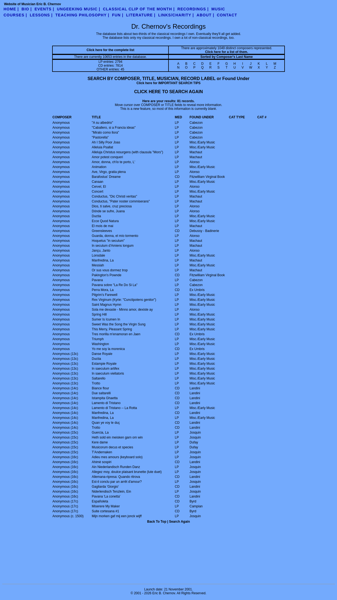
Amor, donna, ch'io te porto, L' (113, 162)
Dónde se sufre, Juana (108, 211)
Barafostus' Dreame (106, 177)
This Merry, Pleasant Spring (112, 329)
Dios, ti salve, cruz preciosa (112, 206)
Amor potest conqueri (107, 157)
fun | (117, 15)
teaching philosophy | (82, 15)
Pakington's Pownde (106, 275)
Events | (44, 9)
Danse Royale (102, 354)
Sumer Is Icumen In (106, 319)
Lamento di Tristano (106, 403)
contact (227, 15)
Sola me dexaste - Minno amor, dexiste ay (122, 309)
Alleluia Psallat (102, 147)
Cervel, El (99, 187)
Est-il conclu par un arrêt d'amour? (117, 482)
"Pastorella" (100, 137)
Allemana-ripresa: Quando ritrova (116, 477)
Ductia (96, 216)
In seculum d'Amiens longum (113, 246)
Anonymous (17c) (65, 501)
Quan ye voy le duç (106, 423)
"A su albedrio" (102, 123)
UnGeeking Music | (78, 9)
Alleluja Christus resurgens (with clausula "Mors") (127, 152)
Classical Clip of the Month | (139, 9)
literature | (140, 15)
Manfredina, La (103, 260)
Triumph (98, 339)
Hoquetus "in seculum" (108, 241)
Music (218, 9)
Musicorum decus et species (112, 447)
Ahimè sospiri (101, 462)
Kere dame (100, 442)
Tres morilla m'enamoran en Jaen (116, 334)
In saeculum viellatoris (108, 373)
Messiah (98, 265)
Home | (11, 9)
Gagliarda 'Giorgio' (105, 487)
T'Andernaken (102, 452)
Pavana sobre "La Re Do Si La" (114, 285)
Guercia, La (100, 432)
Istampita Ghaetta (105, 398)
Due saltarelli (101, 393)
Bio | (27, 9)
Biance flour (100, 388)
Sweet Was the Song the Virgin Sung (119, 324)
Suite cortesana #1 (105, 511)
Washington (100, 344)
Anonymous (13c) (65, 354)
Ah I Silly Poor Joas (106, 142)
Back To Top (156, 521)
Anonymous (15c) (65, 432)
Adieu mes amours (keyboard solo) (117, 457)
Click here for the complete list (110, 50)
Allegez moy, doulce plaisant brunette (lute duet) (127, 472)
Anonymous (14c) (65, 388)
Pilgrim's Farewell (104, 295)
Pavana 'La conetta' (106, 496)
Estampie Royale (104, 364)
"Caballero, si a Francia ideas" (114, 128)
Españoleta (100, 501)
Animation (99, 167)
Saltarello (98, 378)
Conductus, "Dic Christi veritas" (114, 196)
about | (205, 15)
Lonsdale (98, 255)
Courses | (15, 15)
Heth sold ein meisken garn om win (117, 437)
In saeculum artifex (105, 368)
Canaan (97, 182)
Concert (97, 191)
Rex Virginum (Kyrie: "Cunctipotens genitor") (124, 300)
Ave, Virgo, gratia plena (109, 172)
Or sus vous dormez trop (110, 270)
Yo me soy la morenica (108, 349)
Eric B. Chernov (163, 593)
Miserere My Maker (106, 506)
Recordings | (193, 9)
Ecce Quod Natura (105, 221)
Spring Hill (99, 314)
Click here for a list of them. (226, 52)
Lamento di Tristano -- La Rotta (114, 408)
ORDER (137, 535)
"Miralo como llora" (105, 132)
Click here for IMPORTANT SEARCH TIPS (168, 83)
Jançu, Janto (101, 250)
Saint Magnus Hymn (106, 305)
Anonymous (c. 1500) (68, 516)
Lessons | (41, 15)
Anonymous (61, 123)
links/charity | (176, 15)
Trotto (96, 383)
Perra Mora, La (103, 290)
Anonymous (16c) (65, 457)
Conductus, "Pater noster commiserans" (121, 201)
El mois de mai (102, 226)
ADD (220, 535)
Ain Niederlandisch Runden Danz (116, 467)
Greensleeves (102, 231)
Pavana (97, 280)
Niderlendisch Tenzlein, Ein (111, 491)
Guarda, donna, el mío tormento (115, 236)
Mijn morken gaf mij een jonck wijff (117, 516)
